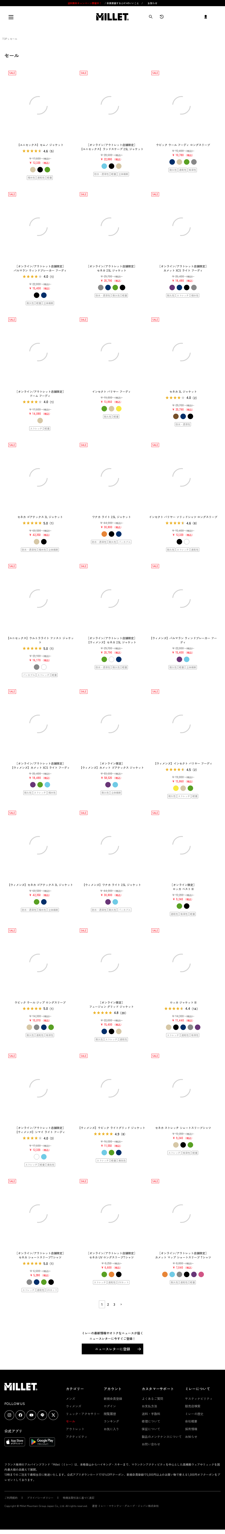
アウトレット (75, 1429)
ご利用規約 (11, 1497)
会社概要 (191, 1421)
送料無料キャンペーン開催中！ (85, 3)
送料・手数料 (151, 1414)
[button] (120, 1304)
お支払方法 (149, 1406)
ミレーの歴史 (194, 1414)
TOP (4, 38)
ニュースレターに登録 (112, 1348)
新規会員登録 (113, 1398)
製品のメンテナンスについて (162, 1436)
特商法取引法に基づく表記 (78, 1497)
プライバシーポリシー (40, 1497)
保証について (151, 1429)
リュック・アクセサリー (83, 1414)
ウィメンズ (73, 1406)
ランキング (111, 1421)
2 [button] (108, 1304)
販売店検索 (192, 1406)
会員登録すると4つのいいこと (123, 3)
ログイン (110, 1406)
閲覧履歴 (110, 1414)
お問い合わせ (151, 1444)
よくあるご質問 (152, 1398)
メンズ (70, 1398)
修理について (151, 1421)
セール (70, 1421)
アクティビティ (76, 1436)
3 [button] (114, 1304)
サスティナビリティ (199, 1398)
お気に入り (111, 1429)
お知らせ (152, 3)
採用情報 (191, 1429)
